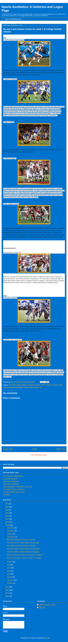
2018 (7, 587)
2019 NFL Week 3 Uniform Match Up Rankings (23, 543)
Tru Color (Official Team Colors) (14, 492)
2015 (7, 596)
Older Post (60, 449)
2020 (7, 522)
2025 (7, 507)
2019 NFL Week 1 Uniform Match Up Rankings (23, 552)
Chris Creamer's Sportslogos (13, 476)
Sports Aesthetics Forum (13, 19)
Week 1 (21, 387)
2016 (7, 593)
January (10, 583)
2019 (10, 385)
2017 (7, 590)
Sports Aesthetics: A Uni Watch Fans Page (17, 487)
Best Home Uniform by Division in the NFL (21, 546)
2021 (7, 519)
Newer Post (8, 449)
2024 (7, 510)
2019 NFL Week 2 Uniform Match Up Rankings (23, 549)
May (9, 571)
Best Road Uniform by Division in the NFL (21, 540)
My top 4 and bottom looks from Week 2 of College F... (25, 555)
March (9, 577)
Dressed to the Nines (10, 479)
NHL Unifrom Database (11, 484)
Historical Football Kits (10, 481)
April (9, 574)
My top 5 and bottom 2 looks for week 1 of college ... (25, 558)
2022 (7, 516)
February (10, 580)
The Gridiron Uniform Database (13, 489)
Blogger (47, 638)
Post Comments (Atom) (39, 455)
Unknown (42, 607)
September (11, 537)
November (11, 531)
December (11, 528)
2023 (7, 513)
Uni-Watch (6, 495)
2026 (7, 504)
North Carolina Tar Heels (49, 385)
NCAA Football (35, 385)
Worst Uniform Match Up (32, 387)
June (9, 568)
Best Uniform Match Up (21, 385)
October (10, 534)
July (8, 565)
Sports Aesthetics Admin (47, 605)
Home (34, 449)
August (9, 562)
